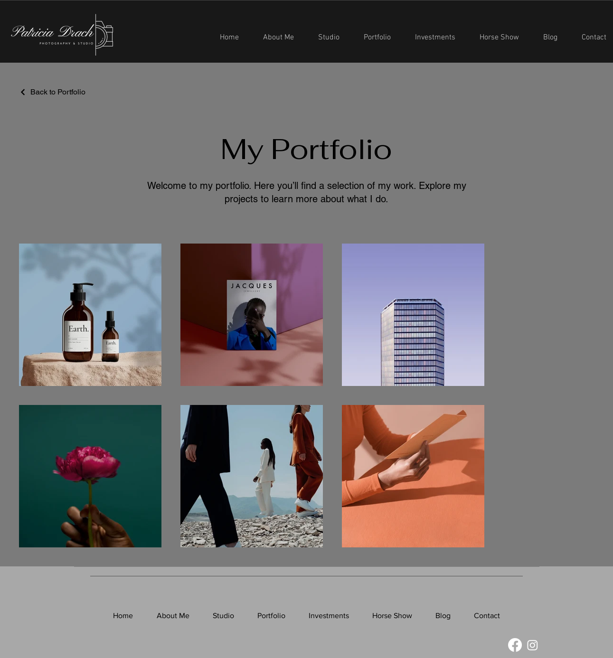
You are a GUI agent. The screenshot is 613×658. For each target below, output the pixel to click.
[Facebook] (515, 645)
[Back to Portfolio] (52, 92)
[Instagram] (532, 645)
